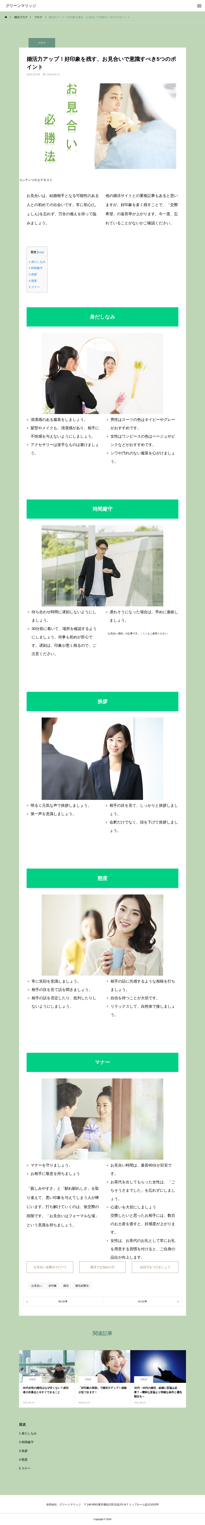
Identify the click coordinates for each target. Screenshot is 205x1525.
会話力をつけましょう (155, 1267)
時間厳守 (36, 268)
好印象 (53, 1285)
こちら (144, 633)
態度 (33, 280)
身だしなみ (37, 261)
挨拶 (33, 274)
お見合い (36, 1285)
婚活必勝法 (82, 1285)
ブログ (42, 42)
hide (40, 252)
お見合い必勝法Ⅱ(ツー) (50, 1267)
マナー (34, 287)
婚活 (66, 1285)
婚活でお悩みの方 (102, 1267)
